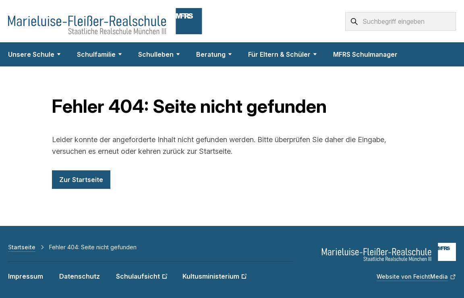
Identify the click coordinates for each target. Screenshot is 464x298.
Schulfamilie (99, 54)
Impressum (25, 276)
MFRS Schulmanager (365, 54)
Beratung (214, 54)
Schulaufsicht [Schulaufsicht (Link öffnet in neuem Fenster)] (138, 276)
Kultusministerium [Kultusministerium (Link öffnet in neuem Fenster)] (210, 276)
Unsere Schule (34, 54)
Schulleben (159, 54)
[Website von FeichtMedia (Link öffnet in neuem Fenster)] (416, 276)
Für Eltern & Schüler (282, 54)
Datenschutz (79, 276)
